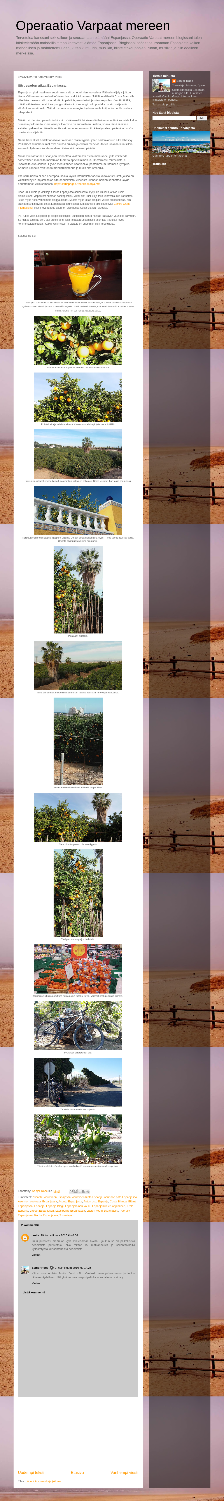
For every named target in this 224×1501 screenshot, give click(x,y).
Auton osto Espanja (96, 1201)
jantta (35, 1235)
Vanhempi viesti (124, 1472)
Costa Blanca (118, 1201)
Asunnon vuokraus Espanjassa (37, 1201)
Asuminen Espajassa (57, 1197)
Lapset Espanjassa (42, 1210)
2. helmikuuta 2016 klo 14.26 (73, 1267)
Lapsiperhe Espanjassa (70, 1210)
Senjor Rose (40, 1267)
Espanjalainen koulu (77, 1206)
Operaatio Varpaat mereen (93, 25)
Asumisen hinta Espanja (87, 1197)
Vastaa (36, 1254)
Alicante (38, 1197)
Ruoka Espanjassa (46, 1215)
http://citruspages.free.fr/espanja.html (77, 183)
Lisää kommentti (34, 1292)
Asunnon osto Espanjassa (120, 1197)
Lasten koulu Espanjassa (102, 1210)
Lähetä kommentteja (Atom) (43, 1481)
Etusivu (77, 1472)
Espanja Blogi (55, 1206)
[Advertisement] (78, 1433)
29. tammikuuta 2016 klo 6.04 (59, 1235)
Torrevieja (66, 1215)
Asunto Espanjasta (70, 1201)
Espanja (39, 1206)
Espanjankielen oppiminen (108, 1206)
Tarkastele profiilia (163, 104)
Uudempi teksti (31, 1472)
